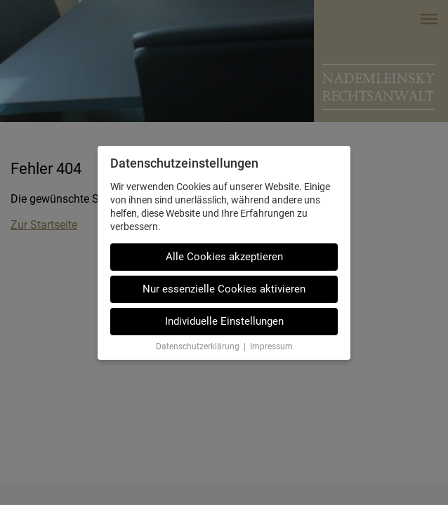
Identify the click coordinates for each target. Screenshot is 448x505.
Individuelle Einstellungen (224, 321)
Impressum (271, 346)
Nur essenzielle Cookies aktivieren (224, 289)
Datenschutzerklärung (197, 346)
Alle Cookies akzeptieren (224, 256)
